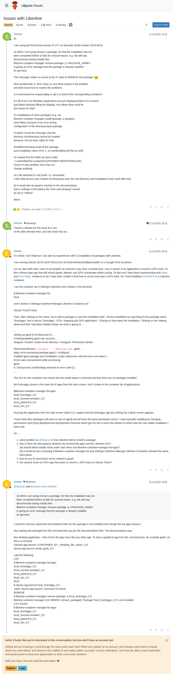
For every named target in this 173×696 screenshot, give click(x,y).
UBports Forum (32, 5)
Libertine (8, 25)
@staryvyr (30, 223)
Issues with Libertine (45, 486)
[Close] (166, 640)
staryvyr (18, 34)
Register (11, 668)
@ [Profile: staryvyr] (44, 439)
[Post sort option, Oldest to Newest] (147, 24)
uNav (164, 272)
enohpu (18, 251)
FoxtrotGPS (148, 276)
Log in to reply (161, 25)
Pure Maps (25, 276)
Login (22, 668)
